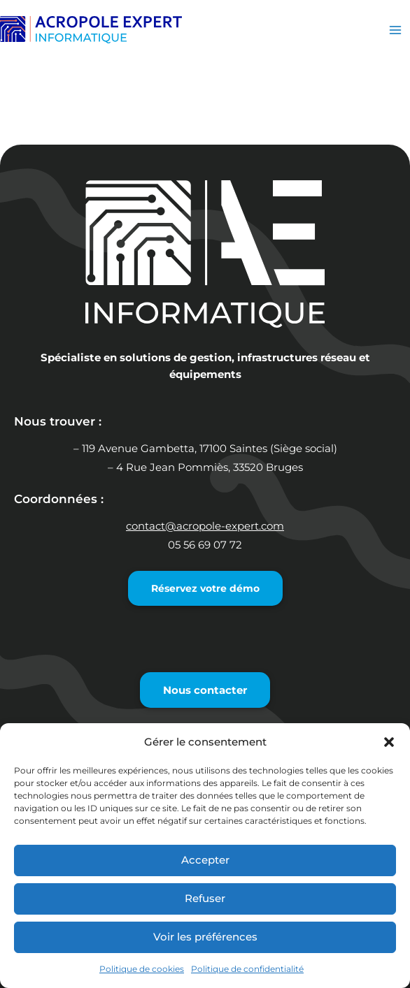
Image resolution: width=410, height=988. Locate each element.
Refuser (205, 898)
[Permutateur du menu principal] (395, 30)
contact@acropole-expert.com (205, 526)
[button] (389, 742)
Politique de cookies (141, 969)
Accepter (205, 859)
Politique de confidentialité (247, 969)
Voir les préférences (205, 936)
